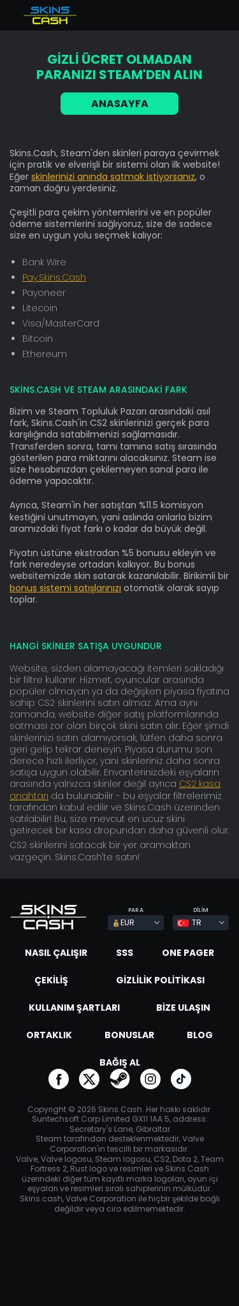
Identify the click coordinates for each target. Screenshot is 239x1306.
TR (189, 922)
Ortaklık (49, 1035)
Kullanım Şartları (74, 1007)
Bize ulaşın (183, 1007)
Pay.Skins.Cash (54, 277)
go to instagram (150, 1079)
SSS (124, 952)
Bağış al (119, 1062)
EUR (123, 922)
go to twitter (89, 1079)
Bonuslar (129, 1035)
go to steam (120, 1079)
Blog (200, 1035)
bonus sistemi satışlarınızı (65, 588)
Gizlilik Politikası (160, 980)
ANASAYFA (119, 103)
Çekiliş (51, 980)
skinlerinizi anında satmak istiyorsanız (113, 176)
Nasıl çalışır (56, 952)
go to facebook (58, 1079)
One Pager (188, 952)
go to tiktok (181, 1079)
